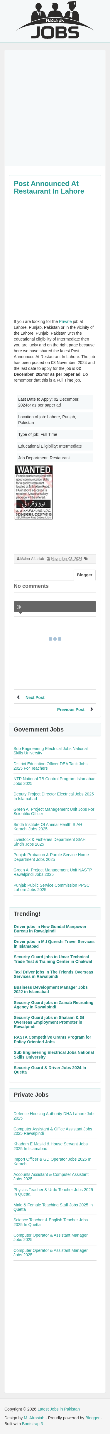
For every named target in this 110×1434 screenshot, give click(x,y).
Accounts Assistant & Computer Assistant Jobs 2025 (51, 1176)
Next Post (35, 697)
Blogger (92, 1418)
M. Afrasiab (34, 1418)
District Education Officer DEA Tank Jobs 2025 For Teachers (50, 766)
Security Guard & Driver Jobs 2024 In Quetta (50, 1069)
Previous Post (70, 709)
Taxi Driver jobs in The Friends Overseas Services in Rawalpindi (53, 974)
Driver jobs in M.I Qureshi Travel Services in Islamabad (54, 943)
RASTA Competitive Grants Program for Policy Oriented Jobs (52, 1039)
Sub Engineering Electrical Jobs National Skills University (50, 750)
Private (65, 321)
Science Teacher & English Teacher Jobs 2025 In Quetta (50, 1222)
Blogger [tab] (84, 575)
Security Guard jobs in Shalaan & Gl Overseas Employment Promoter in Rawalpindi (49, 1022)
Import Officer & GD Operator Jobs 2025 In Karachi (52, 1161)
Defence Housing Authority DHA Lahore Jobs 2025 (54, 1115)
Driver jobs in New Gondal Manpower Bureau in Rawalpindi (50, 928)
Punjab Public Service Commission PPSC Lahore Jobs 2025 (51, 887)
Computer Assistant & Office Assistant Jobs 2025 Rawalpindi (52, 1131)
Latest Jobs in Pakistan (59, 1409)
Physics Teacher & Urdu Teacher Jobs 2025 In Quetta (53, 1191)
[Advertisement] (55, 108)
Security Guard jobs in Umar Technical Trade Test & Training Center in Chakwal (53, 959)
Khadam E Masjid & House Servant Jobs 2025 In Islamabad (50, 1146)
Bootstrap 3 (32, 1423)
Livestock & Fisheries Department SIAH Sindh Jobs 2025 (49, 841)
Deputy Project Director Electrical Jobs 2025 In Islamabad (53, 796)
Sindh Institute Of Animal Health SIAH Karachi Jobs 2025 (47, 826)
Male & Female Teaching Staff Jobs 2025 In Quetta (53, 1207)
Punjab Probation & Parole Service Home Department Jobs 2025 (51, 856)
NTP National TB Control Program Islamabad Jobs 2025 (54, 780)
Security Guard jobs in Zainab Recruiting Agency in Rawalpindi (54, 1004)
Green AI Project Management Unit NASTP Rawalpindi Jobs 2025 (52, 872)
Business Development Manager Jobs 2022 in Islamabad (51, 989)
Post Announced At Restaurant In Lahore (49, 187)
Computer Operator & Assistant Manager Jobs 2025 (50, 1237)
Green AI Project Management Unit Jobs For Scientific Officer (53, 811)
